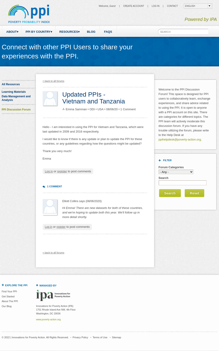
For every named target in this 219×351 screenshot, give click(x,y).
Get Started (8, 296)
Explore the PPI (16, 285)
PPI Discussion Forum (16, 109)
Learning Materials (14, 91)
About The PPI (10, 301)
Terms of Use (100, 337)
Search (163, 178)
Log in (156, 6)
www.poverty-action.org (48, 319)
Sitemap (116, 337)
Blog (91, 31)
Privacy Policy (80, 337)
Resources (68, 31)
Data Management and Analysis (16, 98)
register (62, 171)
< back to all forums (53, 81)
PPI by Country (38, 31)
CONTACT (172, 6)
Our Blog (7, 306)
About (11, 31)
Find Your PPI (9, 291)
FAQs (108, 31)
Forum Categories (171, 167)
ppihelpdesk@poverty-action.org (180, 139)
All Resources (11, 84)
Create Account (133, 6)
